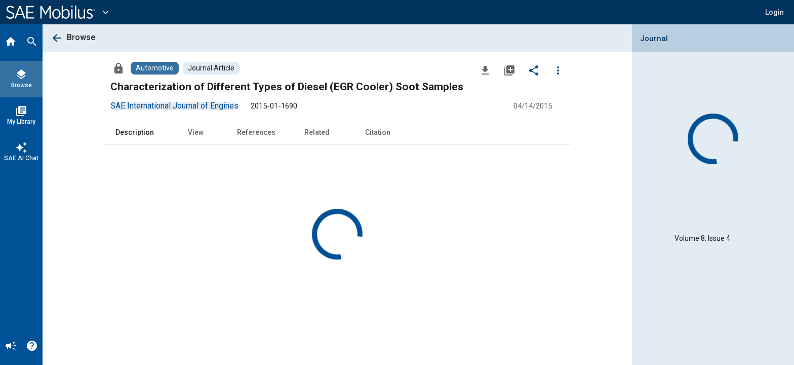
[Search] (32, 42)
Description (134, 132)
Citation (377, 132)
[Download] (485, 70)
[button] (774, 12)
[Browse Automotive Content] (155, 68)
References (256, 132)
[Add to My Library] (509, 70)
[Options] (558, 70)
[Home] (10, 42)
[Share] (534, 70)
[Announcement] (10, 346)
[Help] (32, 346)
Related (317, 132)
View (196, 132)
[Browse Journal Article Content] (211, 68)
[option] (174, 106)
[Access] (118, 68)
